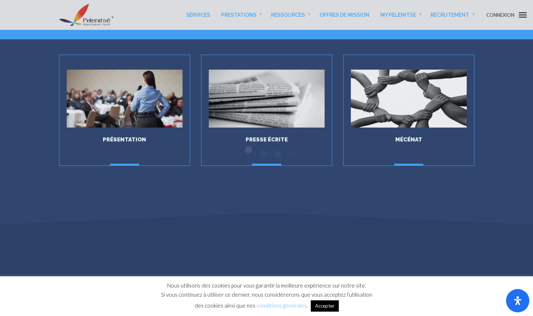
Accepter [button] (324, 306)
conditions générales (281, 305)
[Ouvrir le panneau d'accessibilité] (517, 300)
